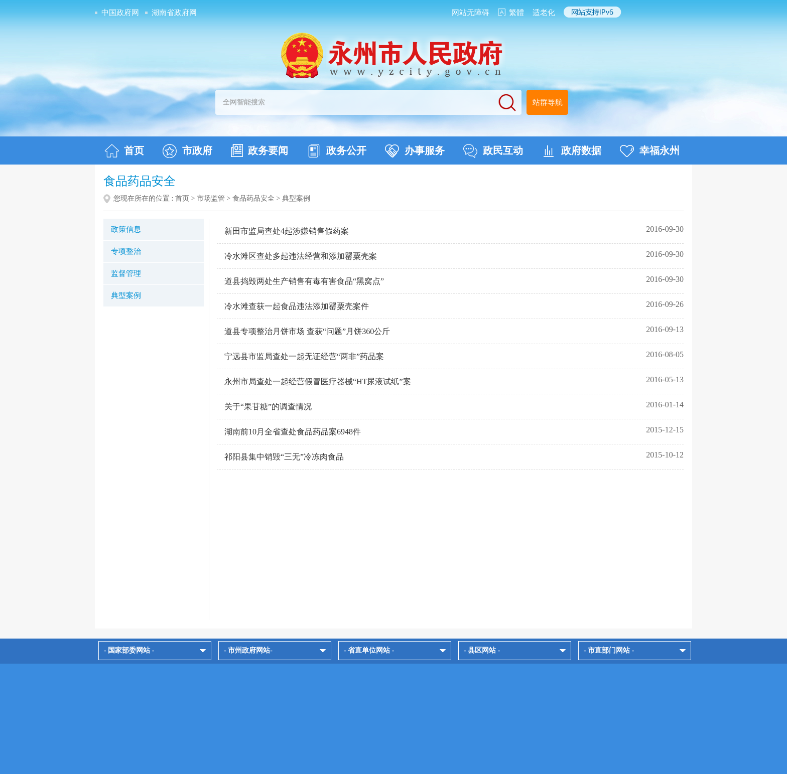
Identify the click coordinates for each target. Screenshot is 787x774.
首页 (124, 151)
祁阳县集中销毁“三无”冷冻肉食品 (284, 456)
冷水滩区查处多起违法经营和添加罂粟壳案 (300, 256)
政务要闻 (259, 150)
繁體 (516, 13)
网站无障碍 (470, 13)
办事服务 (415, 151)
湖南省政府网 (174, 13)
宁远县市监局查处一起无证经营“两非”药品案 (304, 356)
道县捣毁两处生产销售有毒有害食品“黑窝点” (304, 281)
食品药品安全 (253, 198)
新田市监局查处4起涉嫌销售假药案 (286, 231)
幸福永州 (650, 151)
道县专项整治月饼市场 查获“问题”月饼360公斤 (307, 331)
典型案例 (126, 295)
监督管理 (126, 273)
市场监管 (211, 198)
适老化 (544, 13)
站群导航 (548, 102)
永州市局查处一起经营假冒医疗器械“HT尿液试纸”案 (317, 381)
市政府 (187, 151)
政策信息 (126, 229)
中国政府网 (120, 13)
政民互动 (493, 151)
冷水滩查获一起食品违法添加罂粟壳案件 (296, 306)
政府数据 (571, 151)
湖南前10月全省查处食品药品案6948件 (292, 431)
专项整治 (126, 251)
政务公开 (336, 151)
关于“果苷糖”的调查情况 (268, 406)
